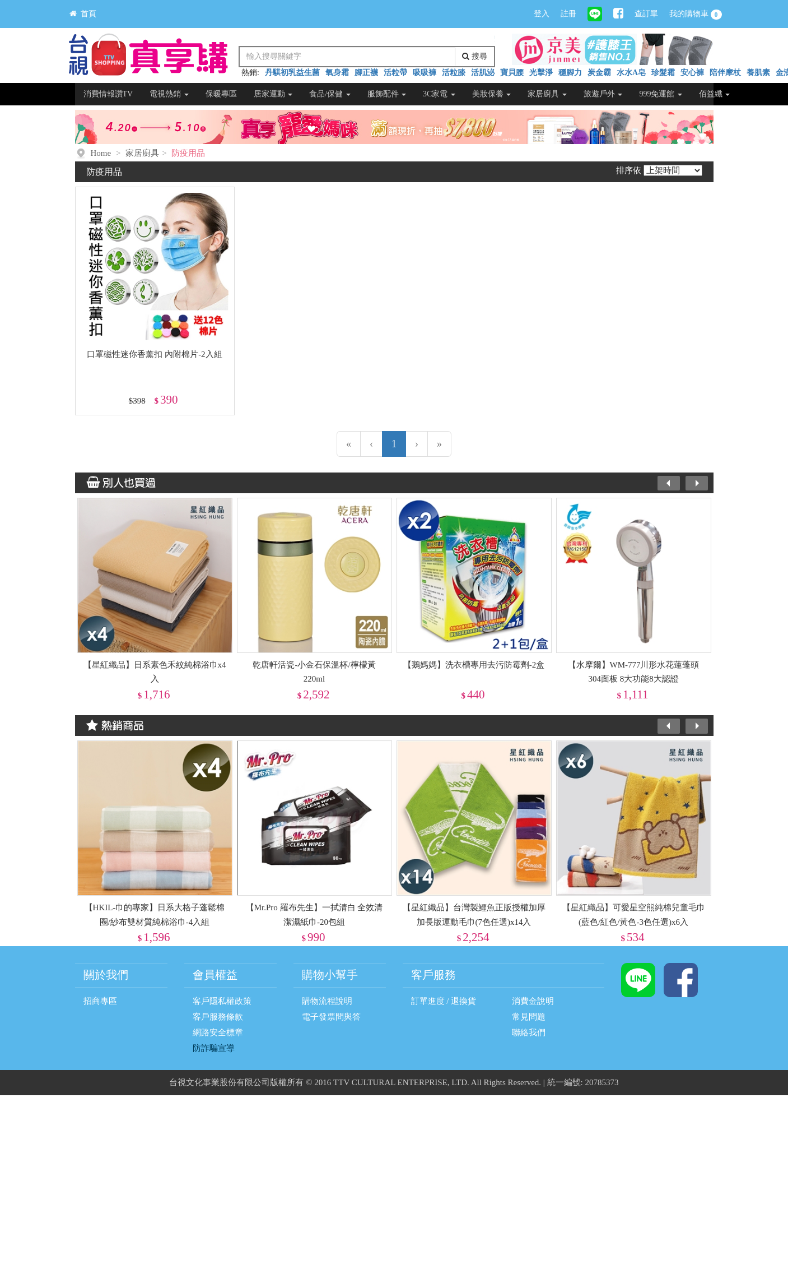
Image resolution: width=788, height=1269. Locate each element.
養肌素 (758, 72)
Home (101, 153)
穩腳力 (570, 72)
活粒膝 (453, 72)
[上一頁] (371, 444)
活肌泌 (483, 72)
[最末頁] (439, 444)
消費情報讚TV (108, 94)
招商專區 (100, 1001)
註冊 (568, 14)
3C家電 (439, 94)
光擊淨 (541, 72)
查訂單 (646, 14)
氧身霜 (337, 72)
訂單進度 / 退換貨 (444, 1001)
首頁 (82, 14)
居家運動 (273, 94)
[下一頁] (416, 444)
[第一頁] (349, 444)
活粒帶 (395, 72)
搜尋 (474, 56)
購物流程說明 (327, 1001)
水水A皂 (631, 72)
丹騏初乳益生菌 (292, 72)
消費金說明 (533, 1001)
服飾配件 (387, 94)
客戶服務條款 (218, 1016)
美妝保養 (491, 94)
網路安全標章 (218, 1032)
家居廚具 (547, 94)
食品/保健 (329, 94)
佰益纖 (714, 94)
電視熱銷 (169, 94)
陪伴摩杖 (725, 72)
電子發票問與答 (331, 1016)
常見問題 (528, 1016)
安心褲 (692, 72)
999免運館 (660, 94)
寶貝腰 (512, 72)
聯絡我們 (528, 1032)
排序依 (628, 170)
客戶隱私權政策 (222, 1001)
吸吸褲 (424, 72)
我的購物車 (695, 15)
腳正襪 (366, 72)
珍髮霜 (663, 72)
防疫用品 (188, 153)
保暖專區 (221, 94)
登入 (541, 14)
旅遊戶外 (603, 94)
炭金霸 (599, 72)
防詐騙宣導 (214, 1048)
